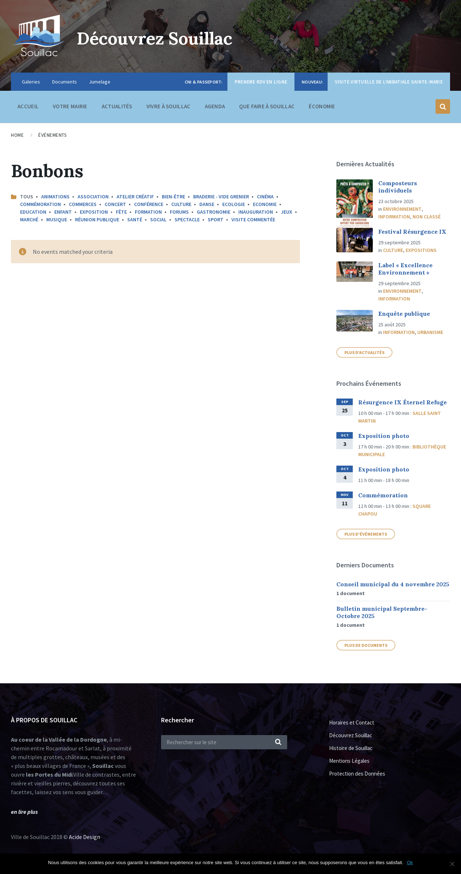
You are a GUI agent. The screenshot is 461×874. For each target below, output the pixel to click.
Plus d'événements (365, 534)
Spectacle (187, 219)
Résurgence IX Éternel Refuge (402, 402)
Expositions (421, 250)
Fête (121, 212)
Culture (181, 204)
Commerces (83, 204)
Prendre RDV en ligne (261, 82)
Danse (206, 204)
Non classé (427, 216)
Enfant (63, 212)
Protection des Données (357, 773)
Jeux (286, 212)
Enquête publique (404, 313)
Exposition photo (383, 435)
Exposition (94, 212)
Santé (134, 219)
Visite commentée (253, 219)
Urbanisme (430, 332)
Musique (56, 219)
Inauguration (255, 212)
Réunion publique (97, 219)
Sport (215, 219)
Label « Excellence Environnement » (405, 268)
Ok (410, 862)
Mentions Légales (349, 760)
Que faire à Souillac (266, 108)
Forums (179, 212)
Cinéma (265, 196)
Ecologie (233, 204)
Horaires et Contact (351, 722)
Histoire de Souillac (350, 748)
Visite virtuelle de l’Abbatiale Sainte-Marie (389, 82)
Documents (64, 81)
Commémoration (40, 204)
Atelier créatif (135, 196)
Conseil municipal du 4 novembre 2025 (392, 584)
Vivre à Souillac (168, 108)
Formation (148, 212)
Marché (29, 219)
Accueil (28, 106)
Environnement (402, 209)
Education (33, 212)
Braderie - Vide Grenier (221, 196)
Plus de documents (365, 645)
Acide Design (84, 836)
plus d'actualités (364, 352)
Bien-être (173, 196)
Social (158, 219)
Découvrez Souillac (157, 38)
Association (93, 196)
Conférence (148, 204)
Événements (52, 135)
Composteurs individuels (397, 186)
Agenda (215, 106)
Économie (322, 108)
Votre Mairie (70, 108)
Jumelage (99, 81)
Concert (115, 204)
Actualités (117, 106)
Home (17, 135)
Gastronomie (213, 212)
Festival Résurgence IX (412, 231)
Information (394, 216)
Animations (55, 196)
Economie (265, 204)
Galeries (31, 81)
